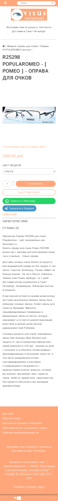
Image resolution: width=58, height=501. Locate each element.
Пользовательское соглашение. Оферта (25, 428)
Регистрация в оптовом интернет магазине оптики (30, 468)
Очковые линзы (36, 487)
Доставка (7, 413)
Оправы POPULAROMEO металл (25, 48)
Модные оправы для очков (22, 46)
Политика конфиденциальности (20, 433)
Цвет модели (11, 165)
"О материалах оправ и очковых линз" (24, 147)
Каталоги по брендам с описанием (22, 423)
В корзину (35, 184)
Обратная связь (11, 418)
